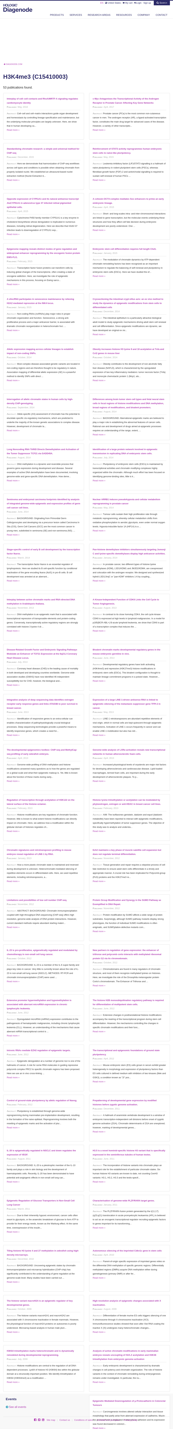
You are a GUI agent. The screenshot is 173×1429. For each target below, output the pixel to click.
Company (144, 15)
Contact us (64, 1420)
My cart (127, 3)
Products (57, 15)
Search (162, 2)
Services (76, 15)
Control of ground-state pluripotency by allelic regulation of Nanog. (42, 1100)
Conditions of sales (83, 1420)
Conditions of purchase (108, 1420)
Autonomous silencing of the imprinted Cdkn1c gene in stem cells (127, 1250)
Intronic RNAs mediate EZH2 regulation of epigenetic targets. (39, 1050)
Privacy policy (130, 1420)
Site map (51, 1420)
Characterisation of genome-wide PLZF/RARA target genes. (124, 1200)
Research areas (99, 15)
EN (101, 3)
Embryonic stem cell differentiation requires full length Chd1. (125, 249)
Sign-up (147, 3)
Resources (124, 15)
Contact (161, 15)
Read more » (13, 130)
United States (113, 3)
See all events (17, 1407)
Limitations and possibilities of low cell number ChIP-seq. (37, 900)
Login (137, 3)
